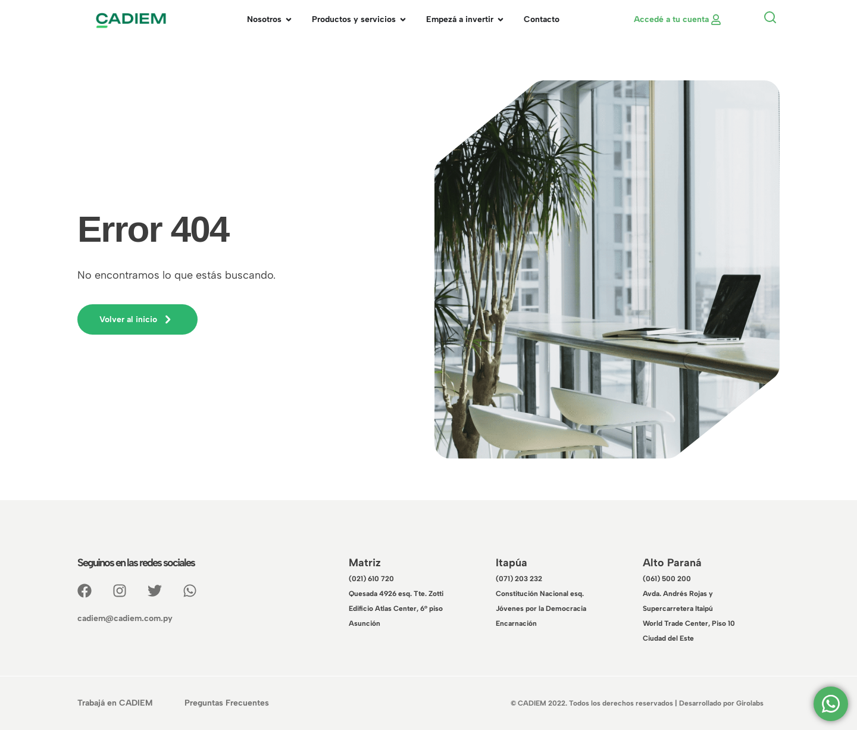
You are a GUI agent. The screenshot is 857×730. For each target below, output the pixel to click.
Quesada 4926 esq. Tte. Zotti (396, 593)
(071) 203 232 (519, 579)
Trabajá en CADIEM (114, 703)
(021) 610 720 (371, 579)
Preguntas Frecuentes (226, 703)
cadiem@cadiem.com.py (125, 618)
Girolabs (750, 703)
